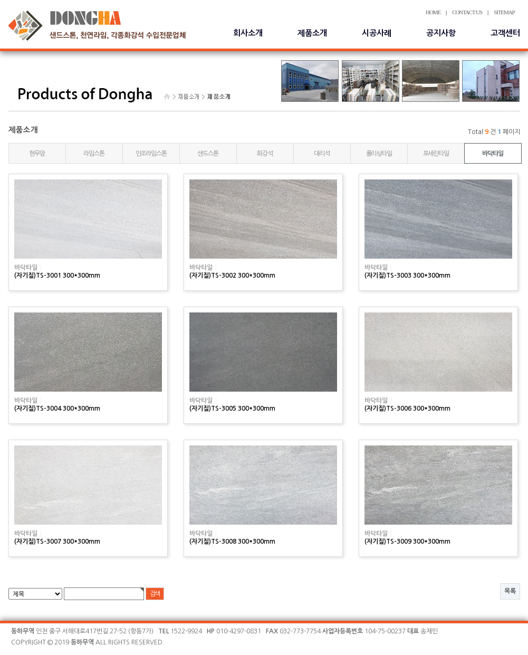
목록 (510, 591)
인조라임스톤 (151, 153)
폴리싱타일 (379, 153)
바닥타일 (492, 153)
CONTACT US (467, 12)
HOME (433, 12)
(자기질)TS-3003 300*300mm (407, 275)
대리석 (321, 153)
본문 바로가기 (0, 0)
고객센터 (505, 33)
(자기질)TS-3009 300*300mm (407, 541)
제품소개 (312, 33)
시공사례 (376, 33)
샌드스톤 (207, 153)
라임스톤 (93, 153)
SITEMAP (504, 12)
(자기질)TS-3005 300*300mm (232, 408)
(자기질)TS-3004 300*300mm (57, 408)
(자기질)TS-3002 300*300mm (232, 275)
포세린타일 (436, 153)
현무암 (36, 153)
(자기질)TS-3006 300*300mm (407, 408)
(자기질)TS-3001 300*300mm (57, 275)
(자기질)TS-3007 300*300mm (57, 541)
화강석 (264, 153)
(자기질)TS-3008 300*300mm (232, 541)
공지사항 (441, 33)
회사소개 (248, 33)
